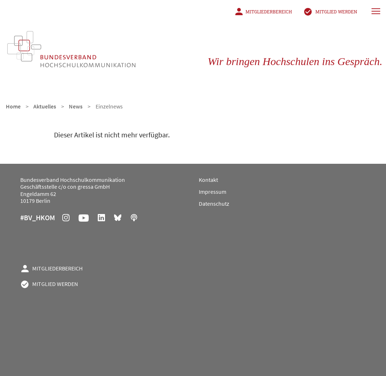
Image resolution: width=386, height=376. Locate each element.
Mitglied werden (336, 11)
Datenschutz (214, 203)
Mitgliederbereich (269, 11)
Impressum (212, 191)
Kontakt (208, 179)
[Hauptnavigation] (376, 11)
